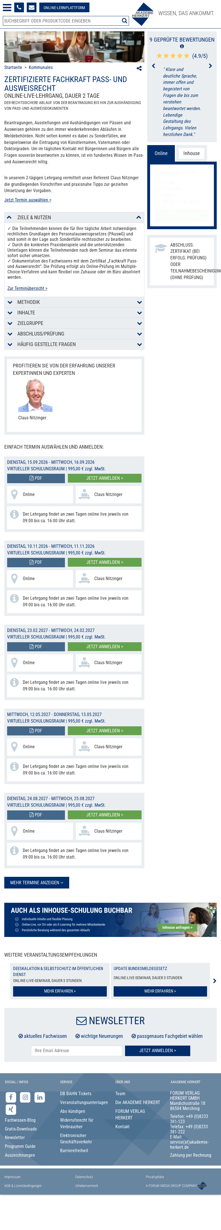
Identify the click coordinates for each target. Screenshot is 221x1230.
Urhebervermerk (86, 1186)
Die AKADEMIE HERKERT (137, 1102)
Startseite (13, 67)
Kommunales (41, 67)
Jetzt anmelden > (104, 478)
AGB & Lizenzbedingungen (23, 1186)
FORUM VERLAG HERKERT (130, 1115)
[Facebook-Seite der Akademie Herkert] (11, 1097)
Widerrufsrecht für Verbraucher (76, 1123)
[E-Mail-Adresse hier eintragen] (76, 1051)
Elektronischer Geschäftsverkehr (76, 1139)
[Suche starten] (124, 20)
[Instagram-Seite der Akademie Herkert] (26, 1097)
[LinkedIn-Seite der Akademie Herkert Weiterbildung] (39, 1097)
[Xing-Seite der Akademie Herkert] (11, 1109)
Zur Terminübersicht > (27, 288)
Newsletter (15, 1137)
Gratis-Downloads (21, 1129)
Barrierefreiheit (74, 1150)
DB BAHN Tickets (75, 1093)
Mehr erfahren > (60, 991)
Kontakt (122, 1126)
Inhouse (191, 153)
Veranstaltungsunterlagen (83, 1102)
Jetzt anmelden (182, 215)
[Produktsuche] (66, 21)
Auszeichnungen (20, 1155)
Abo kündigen (72, 1111)
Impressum (12, 1177)
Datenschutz (84, 1177)
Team (120, 1093)
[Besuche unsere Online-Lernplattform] (64, 7)
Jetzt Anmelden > (157, 1050)
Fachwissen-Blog (20, 1120)
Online (161, 153)
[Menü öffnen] (7, 8)
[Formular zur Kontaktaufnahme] (31, 7)
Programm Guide (20, 1146)
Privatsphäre (155, 1177)
